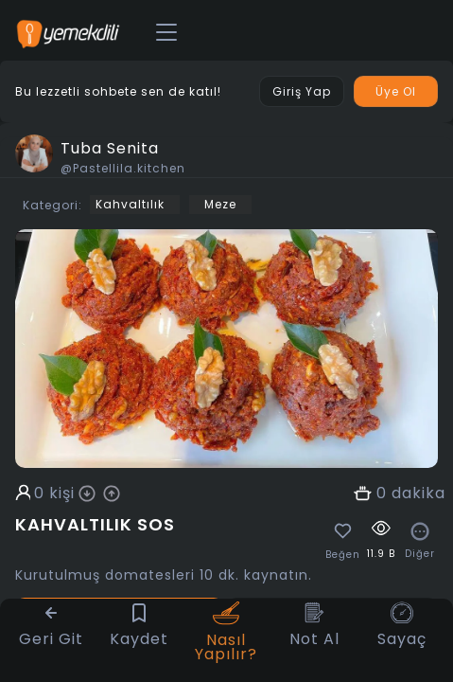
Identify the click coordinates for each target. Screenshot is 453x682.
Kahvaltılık (130, 204)
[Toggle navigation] (166, 33)
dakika (418, 493)
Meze (220, 204)
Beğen (342, 555)
